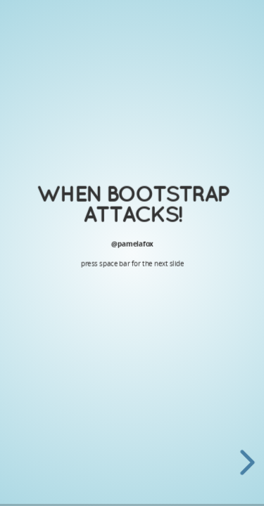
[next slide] (247, 462)
